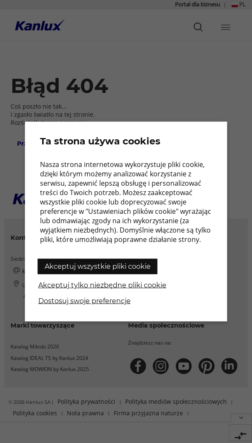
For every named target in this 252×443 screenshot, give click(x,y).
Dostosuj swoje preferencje (84, 301)
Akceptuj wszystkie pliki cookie (98, 266)
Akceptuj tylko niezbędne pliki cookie (102, 285)
